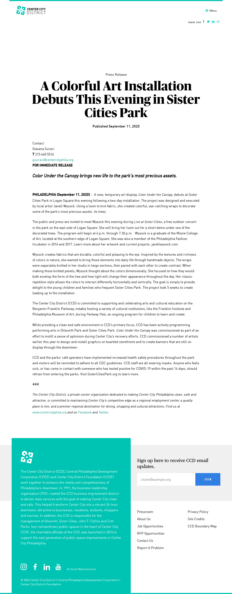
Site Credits (196, 519)
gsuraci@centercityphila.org (53, 160)
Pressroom (145, 512)
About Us (144, 519)
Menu (211, 11)
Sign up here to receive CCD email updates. (172, 463)
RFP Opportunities (150, 533)
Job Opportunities (150, 526)
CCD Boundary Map (202, 526)
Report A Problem (150, 548)
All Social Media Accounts (81, 569)
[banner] (116, 13)
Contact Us (145, 540)
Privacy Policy (198, 512)
